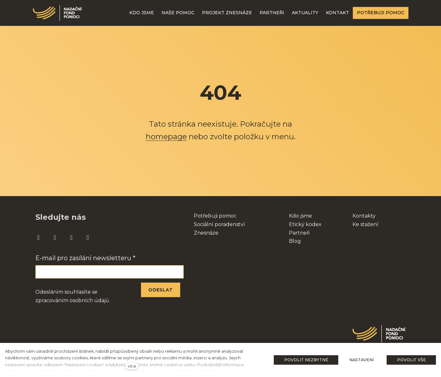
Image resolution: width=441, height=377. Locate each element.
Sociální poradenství (219, 224)
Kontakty (364, 216)
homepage (166, 136)
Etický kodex (305, 224)
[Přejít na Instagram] (55, 237)
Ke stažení (365, 224)
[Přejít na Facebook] (38, 237)
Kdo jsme (300, 216)
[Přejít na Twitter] (88, 237)
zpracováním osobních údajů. (72, 300)
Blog (295, 241)
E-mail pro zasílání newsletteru (85, 258)
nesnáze (207, 233)
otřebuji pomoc (217, 216)
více (132, 366)
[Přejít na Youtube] (71, 237)
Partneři (299, 233)
